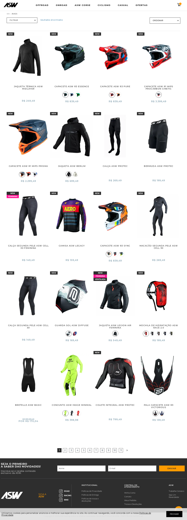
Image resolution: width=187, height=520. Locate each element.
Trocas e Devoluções (133, 504)
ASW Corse (82, 5)
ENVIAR (171, 468)
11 (121, 450)
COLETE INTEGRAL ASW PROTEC (115, 405)
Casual (123, 5)
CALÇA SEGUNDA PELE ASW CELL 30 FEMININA (28, 247)
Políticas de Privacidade (91, 491)
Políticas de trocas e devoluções (90, 500)
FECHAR (174, 514)
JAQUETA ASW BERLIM (72, 166)
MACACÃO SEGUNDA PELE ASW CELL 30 (159, 247)
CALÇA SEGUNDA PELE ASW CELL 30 (28, 326)
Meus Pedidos (130, 500)
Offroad (42, 5)
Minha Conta (129, 493)
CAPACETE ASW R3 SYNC (115, 246)
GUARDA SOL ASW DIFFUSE (72, 325)
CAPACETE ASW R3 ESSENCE (72, 86)
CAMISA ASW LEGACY (72, 246)
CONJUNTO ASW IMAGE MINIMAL (72, 405)
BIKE (63, 500)
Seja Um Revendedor (174, 496)
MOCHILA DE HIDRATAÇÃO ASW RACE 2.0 (158, 326)
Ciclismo (104, 5)
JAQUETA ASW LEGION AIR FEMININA (115, 326)
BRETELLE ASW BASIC (28, 405)
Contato (127, 497)
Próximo (127, 450)
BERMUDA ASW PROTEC (158, 166)
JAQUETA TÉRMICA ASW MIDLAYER (28, 87)
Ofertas (142, 5)
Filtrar (14, 20)
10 (115, 450)
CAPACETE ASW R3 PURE (115, 86)
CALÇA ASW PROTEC (115, 166)
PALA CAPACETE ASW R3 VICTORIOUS (159, 406)
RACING (65, 495)
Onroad (61, 5)
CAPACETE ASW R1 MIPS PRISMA (28, 166)
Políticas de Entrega (90, 495)
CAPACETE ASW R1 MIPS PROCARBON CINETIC (158, 87)
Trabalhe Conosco (176, 491)
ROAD (64, 491)
